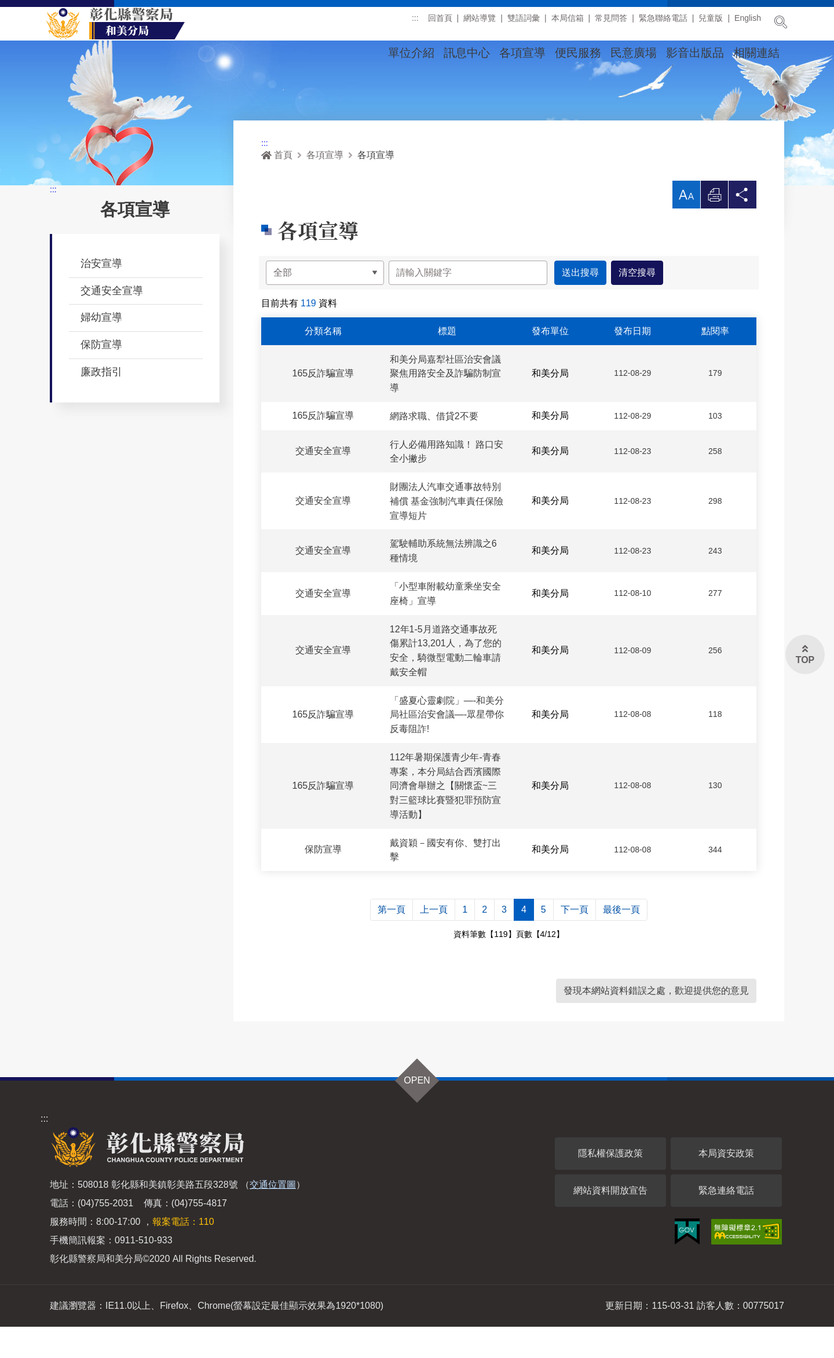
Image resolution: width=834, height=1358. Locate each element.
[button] (686, 225)
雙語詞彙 (523, 22)
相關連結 (756, 52)
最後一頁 (621, 941)
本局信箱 (567, 22)
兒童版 (710, 22)
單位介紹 (411, 52)
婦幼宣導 (101, 348)
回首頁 (440, 22)
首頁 (276, 186)
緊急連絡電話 (726, 1222)
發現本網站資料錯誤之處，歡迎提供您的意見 (656, 1022)
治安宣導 (101, 294)
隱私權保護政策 (610, 1184)
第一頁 (391, 941)
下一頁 (574, 941)
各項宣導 (522, 52)
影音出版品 (695, 52)
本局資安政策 (726, 1184)
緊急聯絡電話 (663, 22)
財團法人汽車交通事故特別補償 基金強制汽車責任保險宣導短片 (446, 532)
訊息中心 (467, 52)
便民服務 (578, 52)
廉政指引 (101, 402)
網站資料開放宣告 (610, 1222)
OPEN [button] (417, 1112)
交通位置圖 (273, 1216)
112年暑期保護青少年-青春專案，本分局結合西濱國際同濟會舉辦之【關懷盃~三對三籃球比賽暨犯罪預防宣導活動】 (445, 816)
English (747, 22)
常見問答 (611, 22)
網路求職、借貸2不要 (434, 447)
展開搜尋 (781, 22)
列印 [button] (714, 228)
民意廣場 (633, 52)
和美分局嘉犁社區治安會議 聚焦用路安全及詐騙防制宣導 (445, 404)
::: (415, 22)
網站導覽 (479, 22)
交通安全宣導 (112, 321)
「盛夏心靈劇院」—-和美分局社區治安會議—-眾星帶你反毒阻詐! (447, 745)
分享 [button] (742, 228)
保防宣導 (101, 375)
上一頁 (434, 941)
